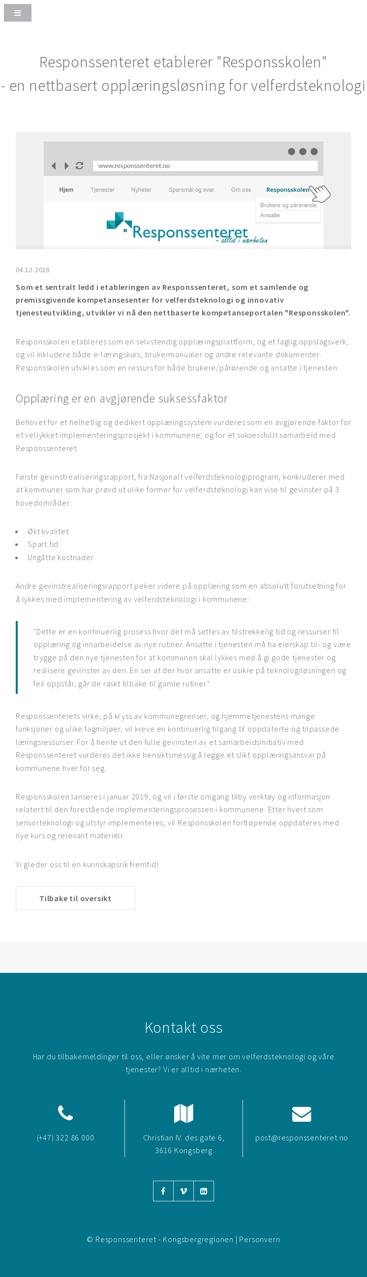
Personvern (259, 1239)
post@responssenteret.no (301, 1137)
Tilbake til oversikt (75, 898)
